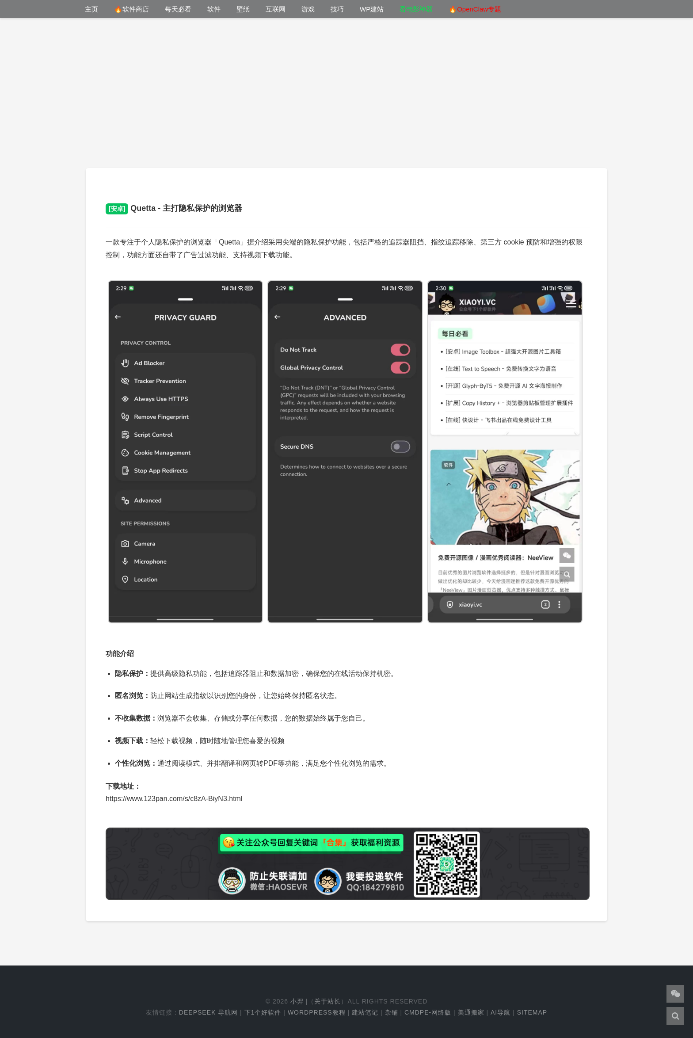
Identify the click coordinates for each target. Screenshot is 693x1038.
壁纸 (243, 9)
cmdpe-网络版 (427, 1012)
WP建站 (372, 9)
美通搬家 (471, 1012)
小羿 (297, 1001)
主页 (91, 9)
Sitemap (532, 1012)
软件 (214, 9)
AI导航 (500, 1012)
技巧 (337, 9)
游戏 (308, 9)
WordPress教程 (317, 1012)
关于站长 (327, 1001)
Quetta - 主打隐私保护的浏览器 (174, 208)
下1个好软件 (263, 1012)
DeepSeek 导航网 (208, 1012)
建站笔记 (365, 1012)
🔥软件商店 (131, 9)
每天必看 (178, 9)
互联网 (276, 9)
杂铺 (391, 1012)
